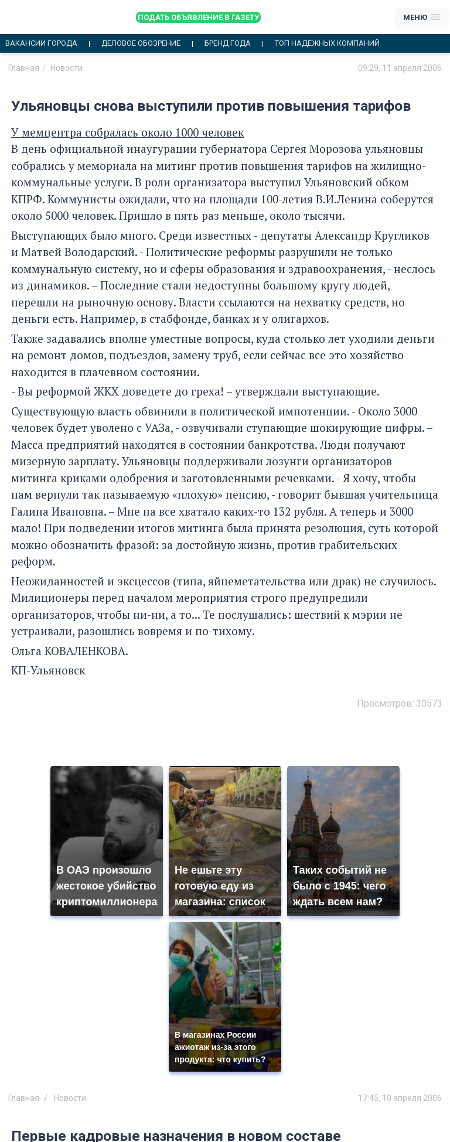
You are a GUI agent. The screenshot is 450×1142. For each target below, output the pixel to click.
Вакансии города (41, 43)
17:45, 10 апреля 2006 (400, 1098)
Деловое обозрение (140, 43)
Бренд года (227, 43)
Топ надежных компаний (327, 43)
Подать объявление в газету (198, 17)
